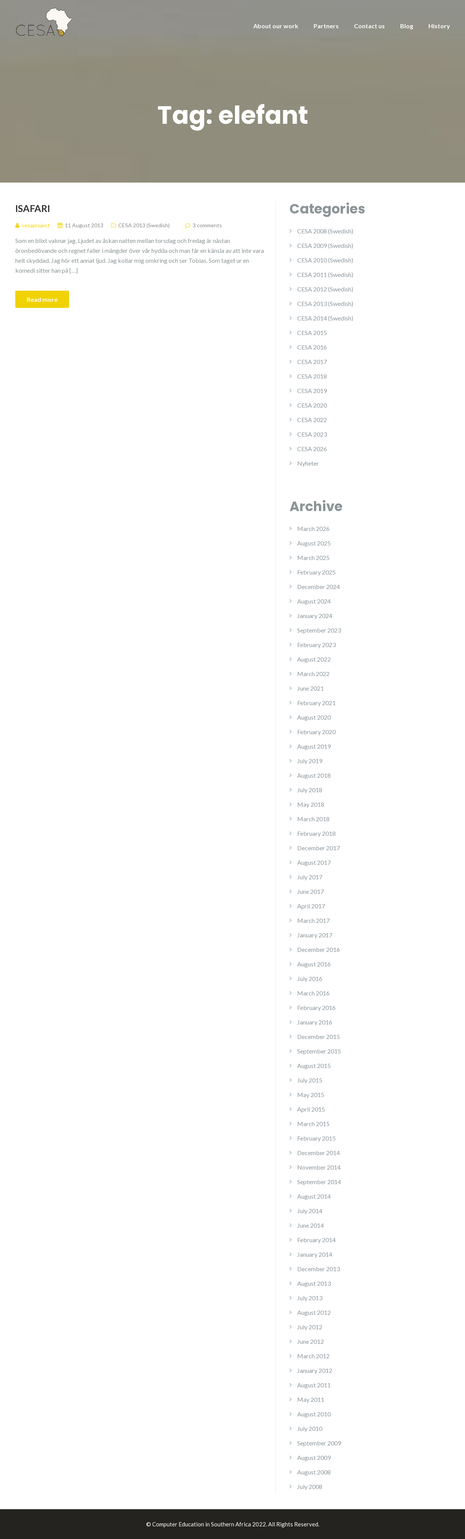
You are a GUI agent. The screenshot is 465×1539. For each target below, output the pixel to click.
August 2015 (314, 1065)
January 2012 (314, 1370)
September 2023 (319, 630)
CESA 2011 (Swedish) (325, 274)
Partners (326, 25)
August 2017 (314, 862)
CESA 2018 (312, 376)
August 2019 (314, 746)
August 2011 (314, 1384)
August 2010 (314, 1414)
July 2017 (309, 876)
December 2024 (318, 586)
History (439, 25)
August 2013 (314, 1283)
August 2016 (314, 964)
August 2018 (314, 775)
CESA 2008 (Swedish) (325, 231)
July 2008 (309, 1486)
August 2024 (314, 601)
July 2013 (309, 1297)
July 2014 (309, 1210)
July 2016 (309, 978)
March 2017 (313, 920)
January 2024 (314, 615)
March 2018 (313, 818)
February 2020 (316, 731)
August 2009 (314, 1457)
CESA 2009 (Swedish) (325, 245)
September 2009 (319, 1443)
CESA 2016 (312, 347)
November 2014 (319, 1167)
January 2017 (314, 935)
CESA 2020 (312, 405)
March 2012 (313, 1355)
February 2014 (316, 1239)
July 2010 (309, 1428)
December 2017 (318, 847)
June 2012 (310, 1341)
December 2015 (318, 1036)
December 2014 (318, 1152)
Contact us (369, 25)
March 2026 (313, 528)
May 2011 (310, 1399)
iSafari (32, 208)
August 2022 (314, 659)
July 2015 (309, 1080)
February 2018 (316, 833)
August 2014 (314, 1196)
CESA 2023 (312, 434)
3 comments (207, 225)
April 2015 (311, 1109)
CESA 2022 (312, 419)
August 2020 (314, 717)
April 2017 (311, 905)
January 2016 (314, 1022)
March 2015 (313, 1123)
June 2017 (310, 891)
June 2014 (310, 1225)
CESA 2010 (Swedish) (325, 260)
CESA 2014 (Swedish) (325, 318)
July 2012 (309, 1326)
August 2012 (314, 1312)
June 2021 (310, 688)
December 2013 (318, 1268)
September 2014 (319, 1181)
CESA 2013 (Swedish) (144, 225)
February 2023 (316, 644)
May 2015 (310, 1094)
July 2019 (309, 760)
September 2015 (319, 1051)
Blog (406, 25)
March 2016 (313, 993)
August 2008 (314, 1472)
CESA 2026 (312, 448)
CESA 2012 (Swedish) (325, 289)
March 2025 (313, 557)
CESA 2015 (312, 332)
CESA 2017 (312, 361)
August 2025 (314, 543)
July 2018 (309, 789)
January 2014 (314, 1254)
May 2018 (310, 804)
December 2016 (318, 949)
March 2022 (313, 673)
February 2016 (316, 1007)
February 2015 (316, 1138)
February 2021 (316, 702)
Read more (42, 299)
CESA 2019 (312, 390)
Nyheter (308, 463)
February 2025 (316, 572)
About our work (275, 25)
